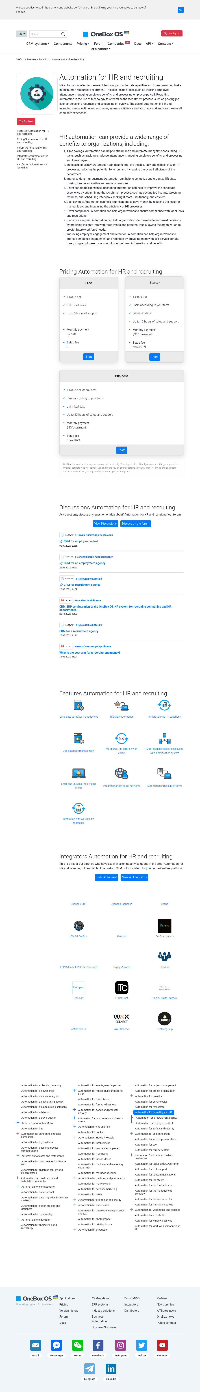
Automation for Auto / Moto (37, 1123)
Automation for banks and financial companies (41, 1135)
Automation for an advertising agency (42, 1101)
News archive (165, 1304)
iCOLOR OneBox (78, 936)
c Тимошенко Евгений (89, 578)
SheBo (164, 903)
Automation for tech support (151, 1169)
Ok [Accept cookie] (180, 9)
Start (89, 356)
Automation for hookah (91, 1132)
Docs (138, 44)
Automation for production (93, 1229)
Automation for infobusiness (94, 1143)
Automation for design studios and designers (40, 1207)
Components (63, 44)
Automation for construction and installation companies (39, 1180)
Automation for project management (155, 1085)
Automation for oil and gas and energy (99, 1199)
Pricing (82, 44)
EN (20, 34)
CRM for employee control (78, 541)
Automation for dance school (37, 1192)
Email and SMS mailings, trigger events (78, 785)
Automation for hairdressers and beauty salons (100, 1120)
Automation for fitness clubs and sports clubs (100, 1092)
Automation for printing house (95, 1224)
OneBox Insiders (165, 936)
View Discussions (105, 523)
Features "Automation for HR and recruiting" (33, 132)
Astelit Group (78, 1029)
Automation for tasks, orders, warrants (157, 1163)
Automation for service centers (152, 1150)
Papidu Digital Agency (165, 998)
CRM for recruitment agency (79, 585)
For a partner (99, 49)
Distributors (131, 1310)
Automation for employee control (154, 1123)
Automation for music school (94, 1183)
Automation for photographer (94, 1219)
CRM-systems (36, 44)
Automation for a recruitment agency (156, 1117)
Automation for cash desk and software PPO (43, 1163)
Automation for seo (146, 1144)
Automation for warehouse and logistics (157, 1209)
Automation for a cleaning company (41, 1085)
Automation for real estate (149, 1106)
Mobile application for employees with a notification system (164, 750)
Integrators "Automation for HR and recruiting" (32, 158)
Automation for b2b (32, 1128)
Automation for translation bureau (154, 1204)
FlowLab (164, 967)
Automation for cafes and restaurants (42, 1156)
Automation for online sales (93, 1205)
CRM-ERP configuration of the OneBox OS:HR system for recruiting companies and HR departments (115, 608)
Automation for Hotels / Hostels (96, 1137)
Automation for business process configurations (39, 1149)
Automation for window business (153, 1220)
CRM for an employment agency (82, 563)
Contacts (164, 44)
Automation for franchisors (93, 1099)
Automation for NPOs (90, 1194)
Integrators (131, 1304)
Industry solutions (103, 1310)
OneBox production (121, 903)
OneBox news (165, 1316)
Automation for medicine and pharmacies (101, 1178)
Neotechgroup (165, 1029)
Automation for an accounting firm (40, 1096)
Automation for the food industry (153, 1185)
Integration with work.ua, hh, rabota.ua (79, 820)
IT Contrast (121, 998)
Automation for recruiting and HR (153, 1112)
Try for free (26, 121)
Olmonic (121, 936)
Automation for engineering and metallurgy (39, 1226)
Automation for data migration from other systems (44, 1199)
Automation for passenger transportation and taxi (101, 1212)
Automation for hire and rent (94, 1126)
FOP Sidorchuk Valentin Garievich (78, 967)
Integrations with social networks (121, 785)
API (148, 44)
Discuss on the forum (135, 523)
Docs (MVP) (132, 1298)
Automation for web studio (150, 1215)
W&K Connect (121, 1029)
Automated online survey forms (164, 785)
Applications (67, 1298)
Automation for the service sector (153, 1199)
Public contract (166, 1322)
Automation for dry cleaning (37, 1214)
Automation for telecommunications (155, 1174)
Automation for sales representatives (155, 1139)
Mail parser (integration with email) (121, 750)
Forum (98, 44)
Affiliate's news (166, 1310)
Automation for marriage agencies (97, 1173)
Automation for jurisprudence (94, 1159)
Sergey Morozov (122, 967)
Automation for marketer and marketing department (100, 1166)
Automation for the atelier (149, 1180)
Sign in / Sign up (172, 33)
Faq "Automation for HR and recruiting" (32, 166)
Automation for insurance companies (99, 1148)
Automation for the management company (153, 1192)
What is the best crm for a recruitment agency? (89, 652)
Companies (119, 44)
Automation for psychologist (151, 1101)
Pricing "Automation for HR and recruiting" (32, 141)
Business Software (104, 1327)
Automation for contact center (38, 1186)
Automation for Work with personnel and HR (157, 1228)
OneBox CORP (78, 903)
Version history (68, 1310)
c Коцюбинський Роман (87, 600)
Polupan (78, 998)
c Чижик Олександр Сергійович (94, 535)
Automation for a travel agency (38, 1117)
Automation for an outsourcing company (44, 1106)
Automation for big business (37, 1142)
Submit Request (107, 877)
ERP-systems (100, 1304)
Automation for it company (93, 1153)
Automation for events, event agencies (99, 1085)
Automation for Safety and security (154, 1128)
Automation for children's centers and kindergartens (42, 1171)
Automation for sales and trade (152, 1133)
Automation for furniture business (97, 1104)
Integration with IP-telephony (164, 716)
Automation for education (35, 1219)
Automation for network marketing (97, 1189)
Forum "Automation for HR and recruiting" (32, 149)
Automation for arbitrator (35, 1112)
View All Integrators (134, 877)
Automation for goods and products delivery (98, 1111)
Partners (162, 1298)
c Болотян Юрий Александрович (94, 556)
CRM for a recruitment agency (78, 631)
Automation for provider (148, 1096)
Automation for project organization (155, 1090)
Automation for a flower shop (37, 1090)
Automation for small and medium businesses (154, 1157)
